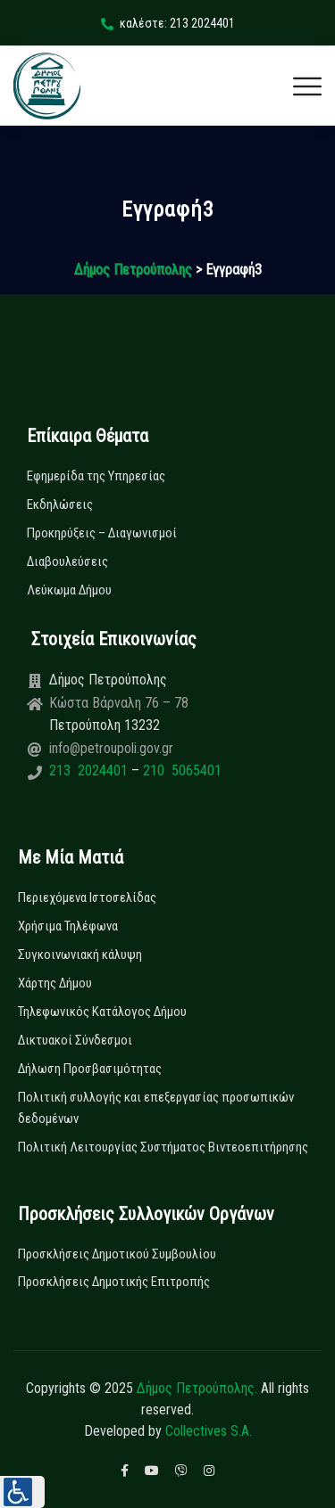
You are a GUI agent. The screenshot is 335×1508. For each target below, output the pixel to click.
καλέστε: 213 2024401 (168, 23)
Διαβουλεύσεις (67, 561)
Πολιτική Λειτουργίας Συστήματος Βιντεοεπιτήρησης (163, 1147)
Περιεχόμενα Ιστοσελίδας (87, 897)
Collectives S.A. (208, 1430)
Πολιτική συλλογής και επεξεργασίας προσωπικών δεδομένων (156, 1108)
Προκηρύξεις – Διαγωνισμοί (102, 533)
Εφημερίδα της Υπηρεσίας (96, 476)
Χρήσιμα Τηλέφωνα (68, 926)
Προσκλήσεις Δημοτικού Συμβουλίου (117, 1254)
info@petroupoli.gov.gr (111, 748)
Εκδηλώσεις (60, 504)
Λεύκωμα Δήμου (69, 590)
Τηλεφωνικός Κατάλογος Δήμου (102, 1012)
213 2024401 (90, 770)
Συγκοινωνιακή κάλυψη (80, 955)
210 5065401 (180, 770)
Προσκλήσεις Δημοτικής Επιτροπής (114, 1282)
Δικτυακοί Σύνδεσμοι (75, 1040)
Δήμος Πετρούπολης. (197, 1388)
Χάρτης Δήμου (55, 983)
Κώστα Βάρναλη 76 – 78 (118, 702)
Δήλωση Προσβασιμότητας (90, 1069)
